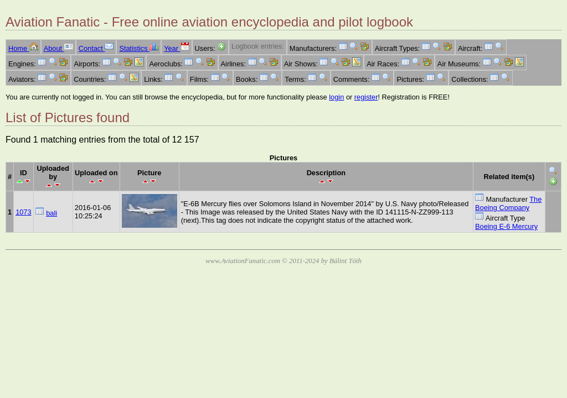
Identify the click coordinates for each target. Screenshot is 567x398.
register (366, 97)
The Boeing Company (508, 203)
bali (51, 213)
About (58, 48)
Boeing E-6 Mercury (506, 226)
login (336, 97)
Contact (96, 48)
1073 (23, 212)
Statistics (138, 48)
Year (176, 48)
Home (23, 48)
